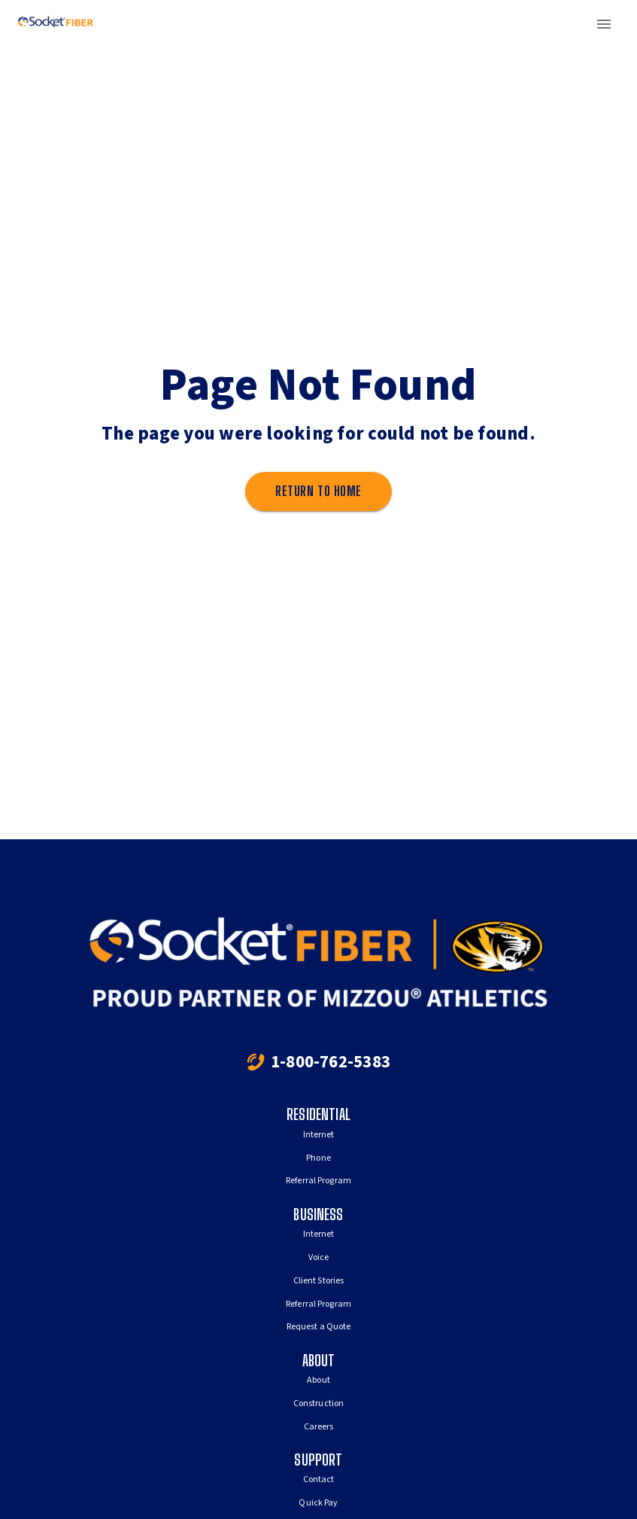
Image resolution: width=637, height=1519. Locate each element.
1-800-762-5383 (330, 1061)
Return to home (318, 491)
